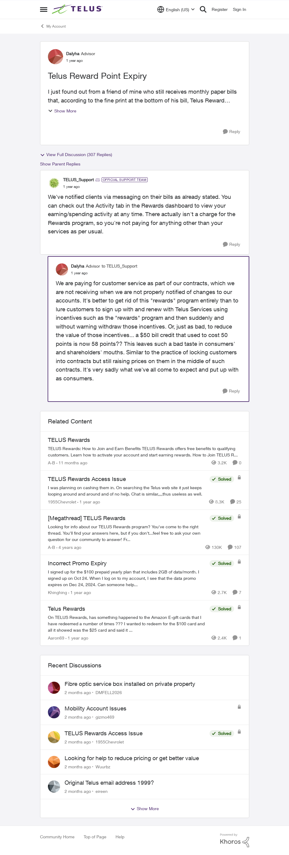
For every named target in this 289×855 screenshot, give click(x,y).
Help (120, 836)
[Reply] (231, 132)
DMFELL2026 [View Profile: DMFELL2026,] (109, 692)
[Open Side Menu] (43, 9)
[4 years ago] (68, 547)
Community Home (57, 836)
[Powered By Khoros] (234, 840)
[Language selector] (176, 9)
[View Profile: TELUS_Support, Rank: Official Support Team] (54, 183)
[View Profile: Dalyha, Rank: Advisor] (55, 56)
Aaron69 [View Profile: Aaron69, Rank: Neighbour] (56, 637)
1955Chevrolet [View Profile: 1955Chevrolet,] (110, 741)
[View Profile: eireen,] (54, 786)
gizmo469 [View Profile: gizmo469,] (105, 717)
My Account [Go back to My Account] (53, 26)
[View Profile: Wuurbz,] (54, 762)
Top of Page (95, 836)
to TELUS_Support (119, 266)
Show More (62, 110)
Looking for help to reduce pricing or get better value (132, 758)
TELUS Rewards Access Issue (104, 733)
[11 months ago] (71, 462)
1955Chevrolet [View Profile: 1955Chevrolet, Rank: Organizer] (62, 501)
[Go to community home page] (78, 9)
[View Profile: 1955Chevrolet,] (54, 737)
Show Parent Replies (60, 163)
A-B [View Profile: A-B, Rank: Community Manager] (51, 462)
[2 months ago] (78, 692)
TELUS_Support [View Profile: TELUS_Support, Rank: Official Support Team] (78, 179)
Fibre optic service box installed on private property (130, 683)
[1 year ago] (88, 502)
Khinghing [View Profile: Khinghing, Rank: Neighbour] (57, 592)
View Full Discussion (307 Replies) (76, 154)
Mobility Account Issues (95, 708)
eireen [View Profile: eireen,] (102, 791)
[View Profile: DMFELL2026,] (54, 688)
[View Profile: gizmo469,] (54, 712)
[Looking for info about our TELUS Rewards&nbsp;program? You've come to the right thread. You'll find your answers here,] (127, 532)
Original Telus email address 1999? (109, 782)
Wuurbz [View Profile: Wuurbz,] (103, 766)
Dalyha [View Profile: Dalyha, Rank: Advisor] (72, 53)
